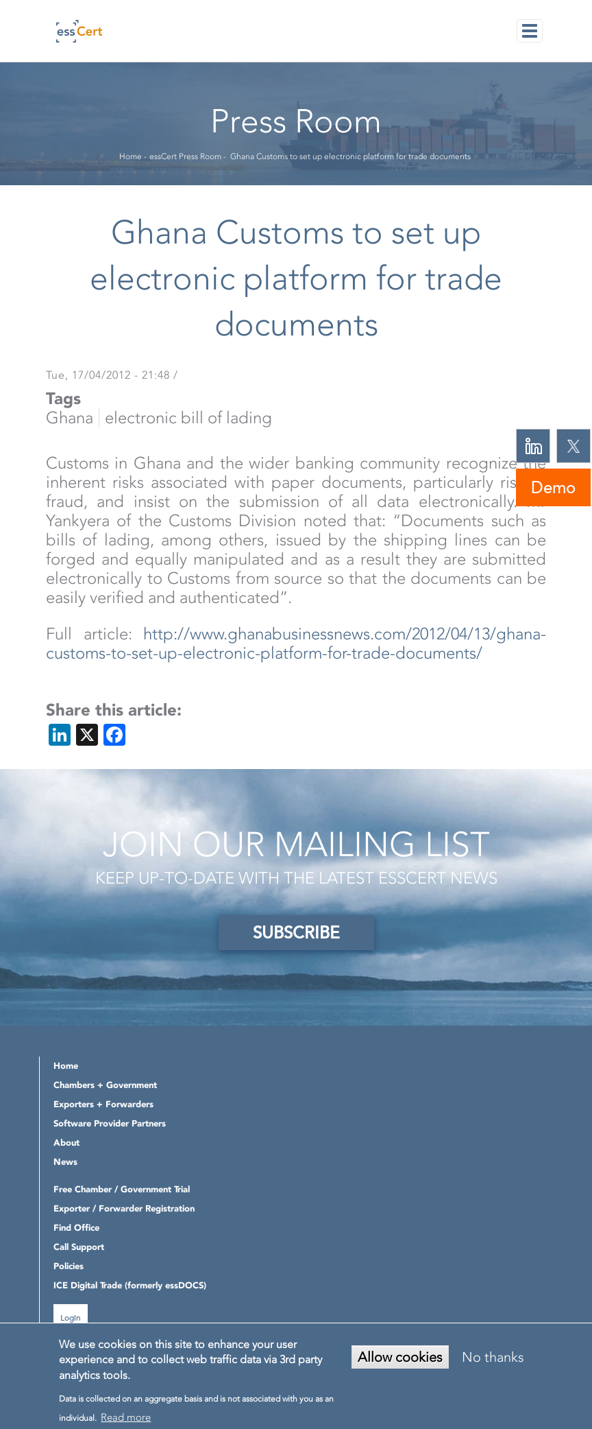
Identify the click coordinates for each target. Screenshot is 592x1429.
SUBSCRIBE (296, 932)
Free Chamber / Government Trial (121, 1189)
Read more (126, 1417)
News (65, 1162)
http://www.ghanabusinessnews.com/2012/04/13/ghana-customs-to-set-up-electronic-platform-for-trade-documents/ (296, 643)
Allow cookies (400, 1357)
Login (70, 1317)
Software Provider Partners (109, 1123)
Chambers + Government (105, 1085)
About (66, 1142)
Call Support (78, 1247)
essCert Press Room (185, 156)
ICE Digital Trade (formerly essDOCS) (129, 1285)
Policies (68, 1266)
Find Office (76, 1228)
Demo (553, 487)
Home (130, 156)
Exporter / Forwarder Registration (124, 1208)
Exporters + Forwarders (103, 1104)
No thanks (493, 1357)
